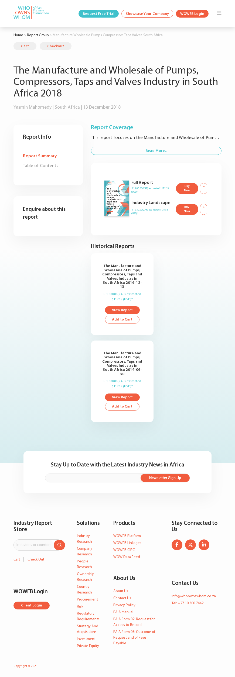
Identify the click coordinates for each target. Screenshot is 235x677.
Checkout (55, 46)
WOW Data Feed (126, 557)
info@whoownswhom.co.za (194, 596)
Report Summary (40, 156)
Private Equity (88, 646)
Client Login (31, 606)
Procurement (87, 600)
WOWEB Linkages (127, 543)
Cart (25, 46)
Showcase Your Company (147, 14)
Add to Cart (122, 320)
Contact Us (122, 598)
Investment (86, 639)
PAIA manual (123, 612)
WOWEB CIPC (124, 550)
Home (18, 35)
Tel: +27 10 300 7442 (187, 603)
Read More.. (156, 151)
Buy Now (187, 188)
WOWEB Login (192, 14)
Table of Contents (40, 166)
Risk (80, 607)
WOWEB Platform (127, 536)
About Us (120, 591)
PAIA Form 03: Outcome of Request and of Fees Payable (134, 637)
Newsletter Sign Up (168, 478)
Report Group (38, 35)
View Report (122, 310)
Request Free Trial (98, 14)
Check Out (36, 560)
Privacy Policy (124, 605)
